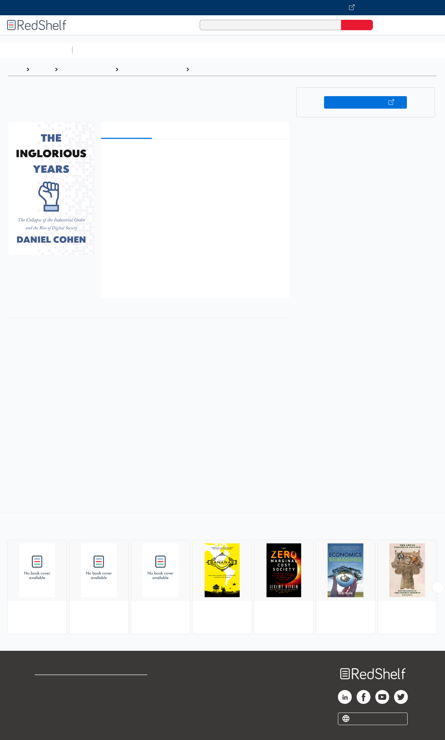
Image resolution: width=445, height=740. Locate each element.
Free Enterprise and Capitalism (232, 69)
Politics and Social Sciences (341, 50)
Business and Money (86, 69)
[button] (196, 155)
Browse (42, 69)
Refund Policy (128, 694)
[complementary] (222, 574)
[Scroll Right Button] (438, 587)
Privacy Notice (54, 705)
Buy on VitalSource (365, 102)
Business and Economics (268, 50)
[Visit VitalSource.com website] (222, 7)
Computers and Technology (198, 50)
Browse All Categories (36, 50)
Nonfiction (420, 50)
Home (15, 69)
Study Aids (93, 50)
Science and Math (135, 50)
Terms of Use (128, 683)
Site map (46, 716)
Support (45, 694)
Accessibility (126, 705)
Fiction (392, 50)
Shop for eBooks (57, 683)
